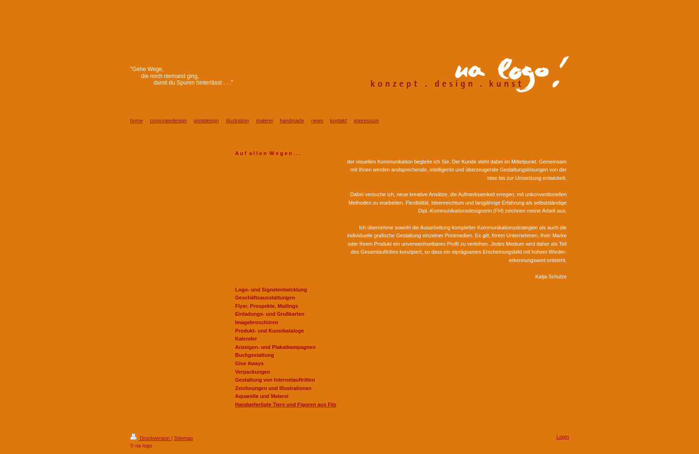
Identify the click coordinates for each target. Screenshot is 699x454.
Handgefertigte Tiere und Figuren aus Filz (286, 404)
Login (563, 437)
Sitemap (183, 438)
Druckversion (150, 438)
